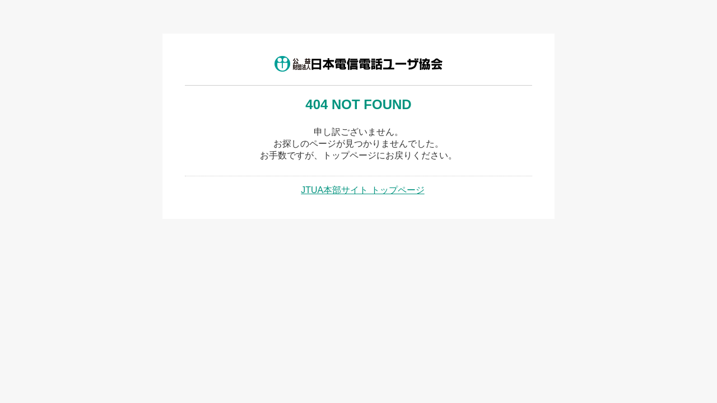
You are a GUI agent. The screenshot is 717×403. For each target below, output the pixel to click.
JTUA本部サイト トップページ (362, 190)
